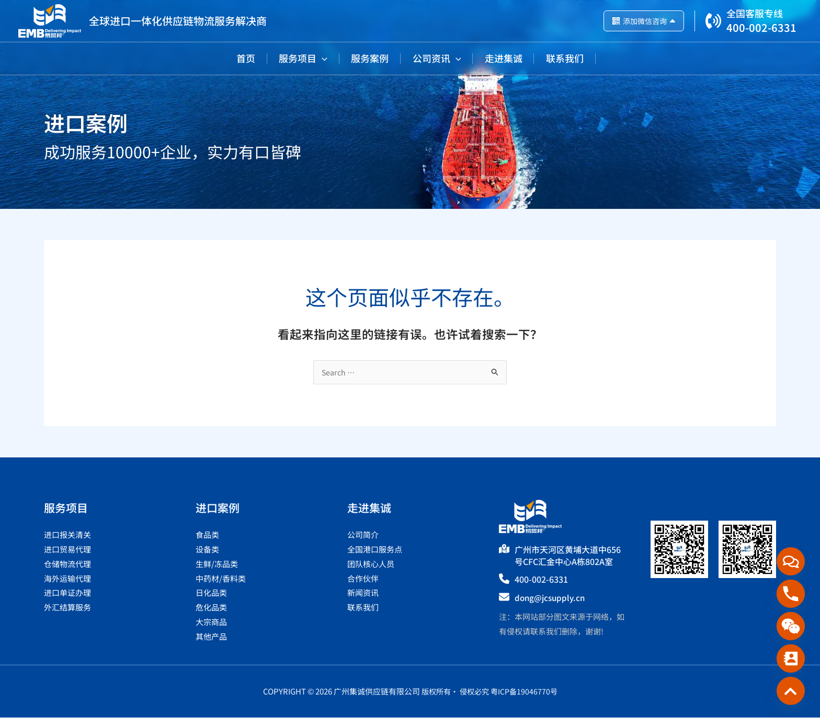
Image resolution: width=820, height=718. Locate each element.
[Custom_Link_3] (791, 691)
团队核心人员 (370, 564)
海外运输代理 (67, 578)
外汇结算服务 (67, 607)
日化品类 (211, 592)
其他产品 (211, 636)
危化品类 (211, 607)
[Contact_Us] (791, 658)
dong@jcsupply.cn (552, 598)
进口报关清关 (67, 534)
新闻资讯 (363, 592)
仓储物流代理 (67, 564)
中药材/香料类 (221, 578)
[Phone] (791, 594)
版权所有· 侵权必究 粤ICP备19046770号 (489, 691)
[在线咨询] (791, 561)
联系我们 (363, 607)
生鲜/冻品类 (217, 564)
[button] (300, 58)
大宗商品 (211, 622)
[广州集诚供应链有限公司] (49, 19)
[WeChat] (791, 626)
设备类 (207, 549)
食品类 (207, 534)
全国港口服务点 (374, 549)
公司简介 (363, 534)
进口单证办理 (67, 592)
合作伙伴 (363, 578)
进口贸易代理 (67, 549)
